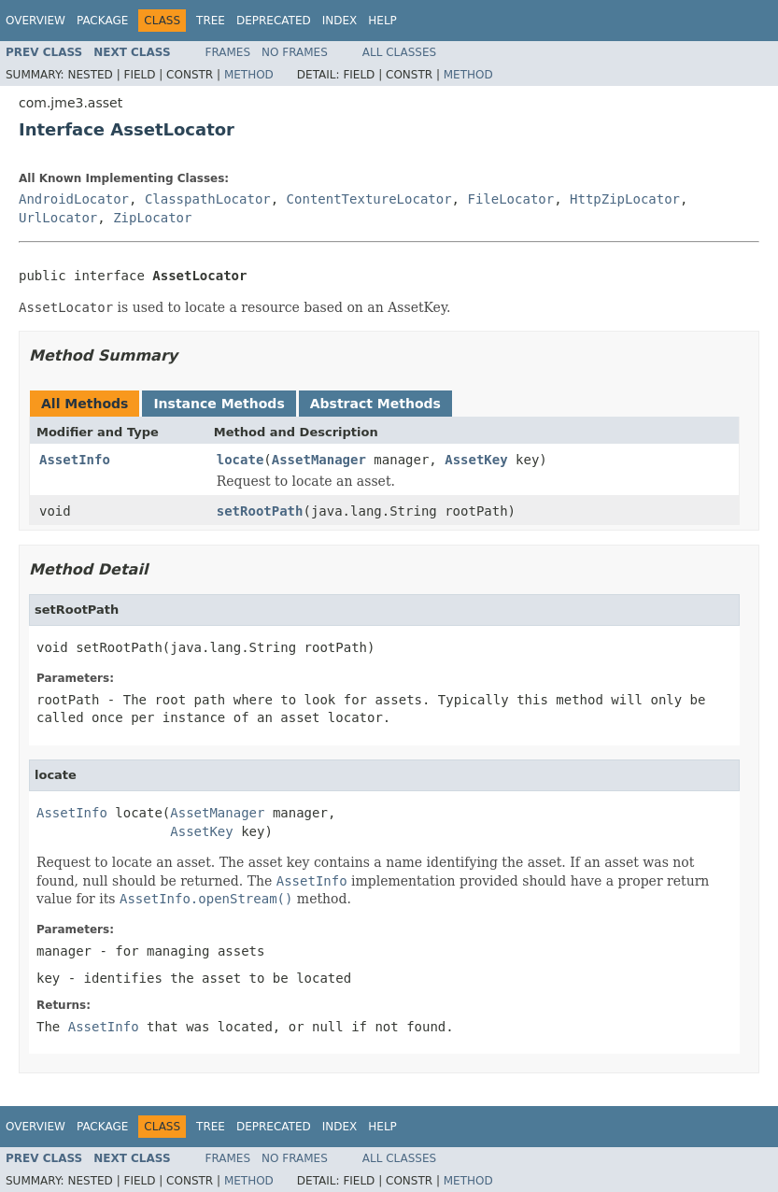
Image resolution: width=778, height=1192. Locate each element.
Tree (210, 20)
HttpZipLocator (625, 199)
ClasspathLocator (208, 199)
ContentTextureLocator (369, 199)
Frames (228, 52)
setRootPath (260, 511)
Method (249, 74)
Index (340, 20)
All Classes (399, 52)
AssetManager (319, 459)
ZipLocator (152, 217)
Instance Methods (218, 403)
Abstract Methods (375, 403)
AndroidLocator (74, 199)
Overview (35, 20)
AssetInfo (74, 459)
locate (240, 459)
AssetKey (476, 459)
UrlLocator (58, 217)
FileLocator (510, 199)
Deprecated (273, 20)
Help (382, 20)
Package (102, 20)
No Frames (295, 52)
